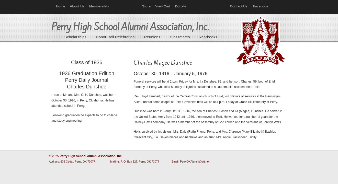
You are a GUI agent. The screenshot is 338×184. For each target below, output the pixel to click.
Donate (180, 6)
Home (60, 6)
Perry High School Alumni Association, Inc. (260, 40)
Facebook (261, 6)
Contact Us (238, 6)
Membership (99, 6)
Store (146, 6)
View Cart (162, 6)
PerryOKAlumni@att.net (194, 161)
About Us (77, 6)
